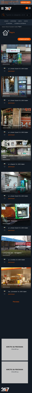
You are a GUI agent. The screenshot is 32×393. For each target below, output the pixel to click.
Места (20, 21)
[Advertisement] (16, 322)
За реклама (9, 23)
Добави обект (25, 2)
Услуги (26, 21)
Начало (6, 21)
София (16, 26)
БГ (26, 8)
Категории (13, 21)
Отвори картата (24, 39)
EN (29, 8)
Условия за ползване (20, 23)
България (12, 26)
